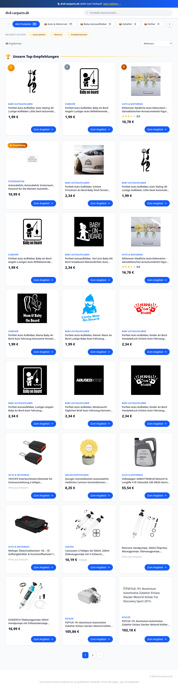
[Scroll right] (169, 24)
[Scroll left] (8, 24)
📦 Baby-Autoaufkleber (96, 24)
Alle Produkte (26, 24)
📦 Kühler (152, 24)
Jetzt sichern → (112, 3)
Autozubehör (38, 34)
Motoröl (56, 34)
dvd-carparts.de (17, 13)
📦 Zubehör (128, 24)
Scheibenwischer (77, 34)
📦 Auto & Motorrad (58, 24)
